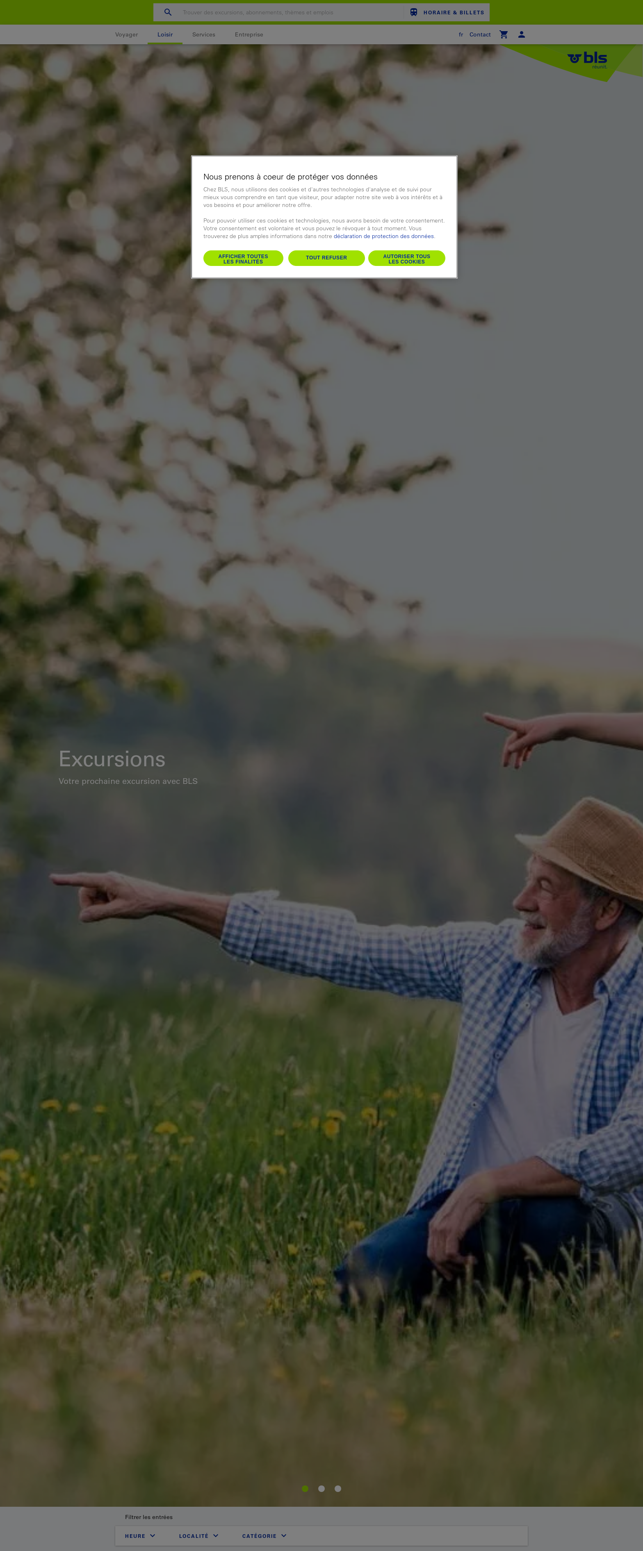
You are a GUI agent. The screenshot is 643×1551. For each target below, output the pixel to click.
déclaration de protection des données (384, 236)
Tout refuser (326, 258)
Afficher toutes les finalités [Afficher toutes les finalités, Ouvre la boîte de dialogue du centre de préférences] (243, 259)
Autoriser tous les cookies (406, 259)
